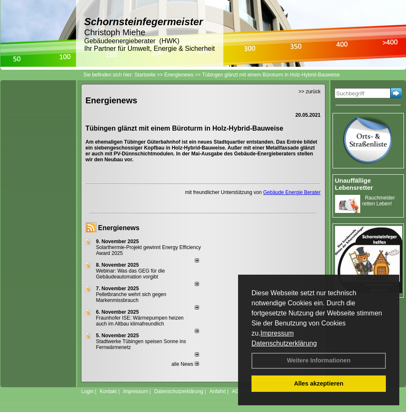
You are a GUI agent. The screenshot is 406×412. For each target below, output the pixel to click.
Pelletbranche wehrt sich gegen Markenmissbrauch (131, 297)
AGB (237, 391)
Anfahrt (218, 391)
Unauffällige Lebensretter (354, 184)
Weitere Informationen (319, 360)
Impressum (276, 333)
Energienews (119, 227)
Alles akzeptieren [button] (318, 383)
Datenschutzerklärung (284, 343)
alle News (185, 364)
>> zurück (310, 91)
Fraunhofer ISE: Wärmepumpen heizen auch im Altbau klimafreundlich (140, 321)
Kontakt (108, 391)
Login (87, 391)
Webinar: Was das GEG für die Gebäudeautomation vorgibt (130, 274)
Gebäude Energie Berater (292, 192)
